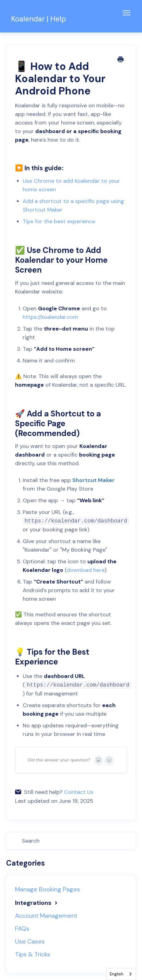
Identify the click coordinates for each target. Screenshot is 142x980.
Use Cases (30, 941)
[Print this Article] (120, 60)
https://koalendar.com (50, 317)
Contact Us (79, 792)
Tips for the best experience (59, 221)
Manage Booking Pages (47, 889)
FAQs (22, 928)
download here (86, 570)
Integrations (37, 903)
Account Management (46, 916)
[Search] (71, 840)
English (116, 974)
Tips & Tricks (32, 954)
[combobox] (121, 974)
